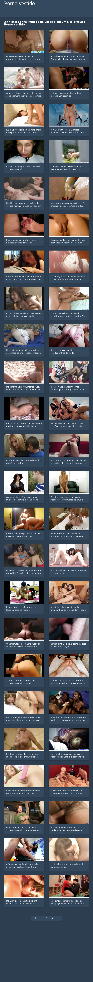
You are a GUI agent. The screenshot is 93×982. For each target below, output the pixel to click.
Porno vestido (19, 3)
